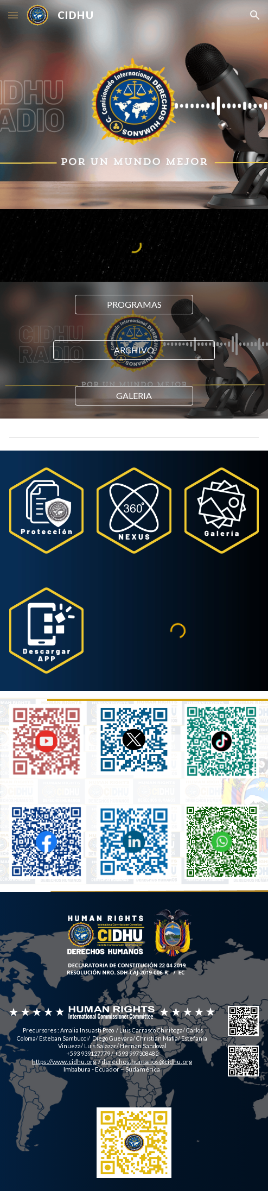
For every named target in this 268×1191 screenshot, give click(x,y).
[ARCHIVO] (134, 350)
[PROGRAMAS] (134, 304)
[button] (13, 15)
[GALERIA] (134, 395)
